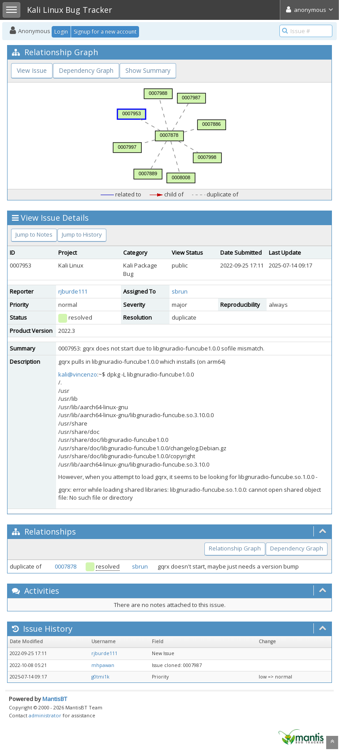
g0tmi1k (100, 677)
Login (61, 31)
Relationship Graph (235, 548)
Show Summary (147, 70)
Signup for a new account (105, 31)
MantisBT (54, 699)
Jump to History (82, 234)
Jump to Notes (34, 234)
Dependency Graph (86, 70)
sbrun (180, 291)
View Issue (32, 70)
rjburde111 (72, 291)
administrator (45, 715)
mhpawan (102, 665)
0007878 (65, 566)
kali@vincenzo (77, 374)
